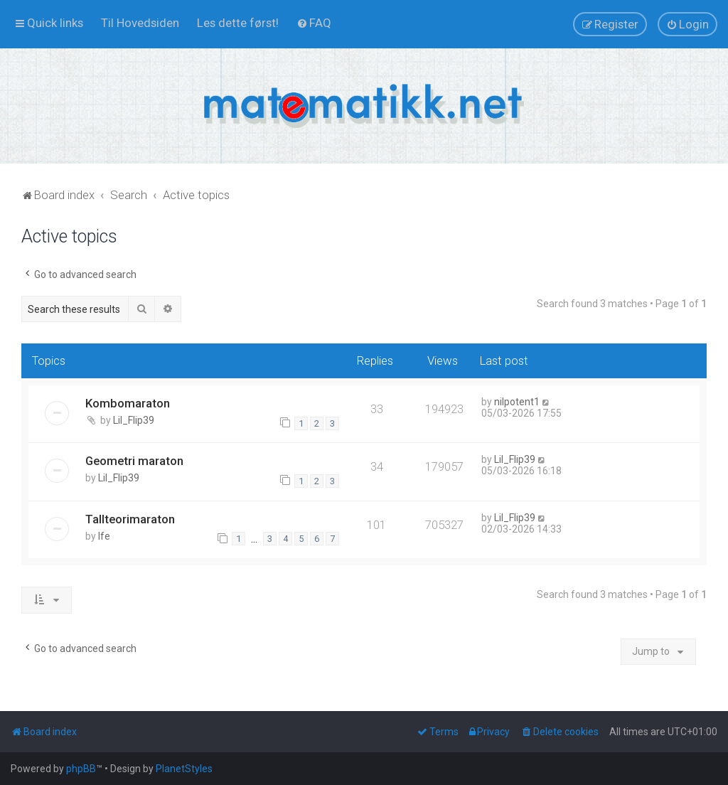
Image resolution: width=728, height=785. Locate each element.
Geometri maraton (134, 461)
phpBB (81, 768)
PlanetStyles (184, 768)
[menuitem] (140, 22)
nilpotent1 (517, 401)
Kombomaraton (127, 403)
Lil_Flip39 (133, 420)
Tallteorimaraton (130, 519)
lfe (104, 536)
